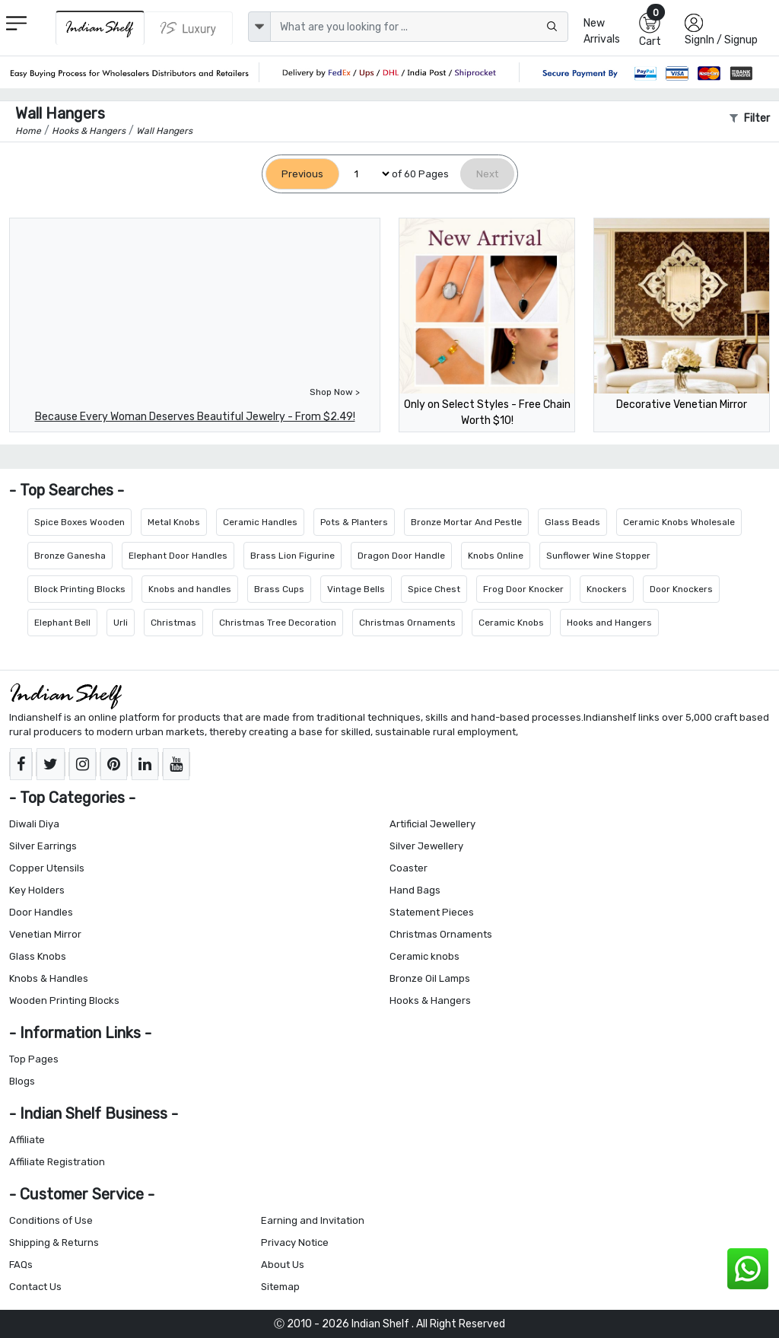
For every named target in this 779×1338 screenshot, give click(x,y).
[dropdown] (259, 26)
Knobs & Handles (48, 978)
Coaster (409, 868)
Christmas (173, 622)
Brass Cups (279, 589)
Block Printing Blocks (80, 589)
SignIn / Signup (721, 39)
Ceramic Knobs (511, 622)
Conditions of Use (51, 1220)
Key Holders (37, 890)
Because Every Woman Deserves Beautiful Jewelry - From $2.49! (195, 416)
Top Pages (34, 1059)
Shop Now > (335, 392)
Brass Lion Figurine (292, 555)
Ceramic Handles (260, 522)
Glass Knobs (37, 956)
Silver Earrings (43, 846)
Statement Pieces (432, 912)
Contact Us (35, 1286)
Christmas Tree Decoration (277, 622)
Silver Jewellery (426, 846)
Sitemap (280, 1286)
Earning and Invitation (312, 1220)
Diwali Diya (34, 824)
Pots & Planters (354, 522)
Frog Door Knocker (523, 589)
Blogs (22, 1081)
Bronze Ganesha (70, 555)
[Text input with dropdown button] (419, 26)
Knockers (607, 589)
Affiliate (27, 1139)
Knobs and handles (189, 589)
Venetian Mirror (45, 934)
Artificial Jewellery (432, 824)
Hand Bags (415, 890)
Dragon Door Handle (401, 555)
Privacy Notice (295, 1242)
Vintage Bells (356, 589)
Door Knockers (681, 589)
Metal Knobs (174, 522)
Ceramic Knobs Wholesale (679, 522)
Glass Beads (572, 522)
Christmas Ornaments (407, 622)
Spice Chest (434, 589)
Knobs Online (495, 555)
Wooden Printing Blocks (64, 1000)
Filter (750, 118)
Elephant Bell (62, 622)
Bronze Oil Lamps (430, 978)
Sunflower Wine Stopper (598, 555)
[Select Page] (365, 174)
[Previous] (302, 174)
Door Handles (41, 912)
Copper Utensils (46, 868)
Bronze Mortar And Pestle (466, 522)
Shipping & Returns (54, 1242)
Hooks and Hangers (609, 622)
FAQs (21, 1264)
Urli (120, 622)
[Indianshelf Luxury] (189, 28)
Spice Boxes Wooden (79, 522)
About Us (282, 1264)
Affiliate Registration (57, 1162)
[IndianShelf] (100, 28)
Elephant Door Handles (178, 555)
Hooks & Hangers (430, 1000)
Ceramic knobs (424, 956)
